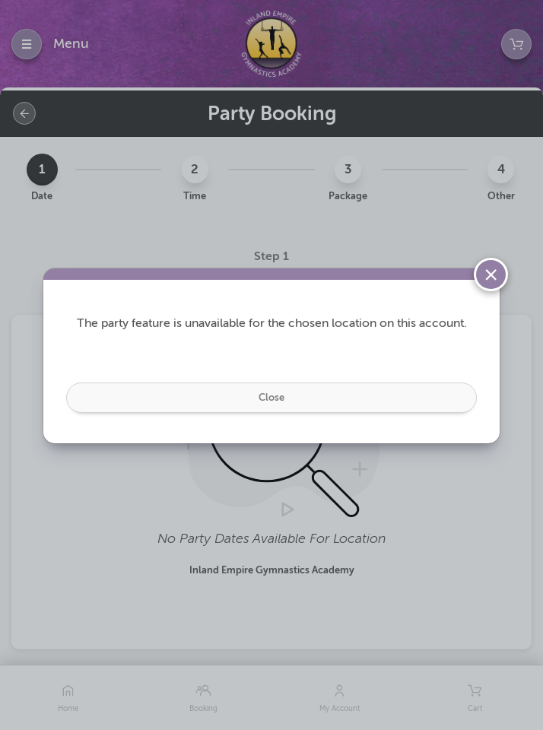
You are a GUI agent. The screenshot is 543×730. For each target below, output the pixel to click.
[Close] (491, 275)
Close (271, 397)
